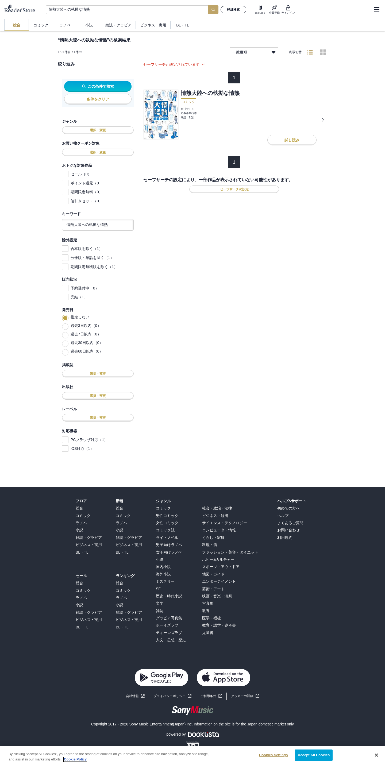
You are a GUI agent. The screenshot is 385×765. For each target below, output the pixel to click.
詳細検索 (233, 9)
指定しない (80, 317)
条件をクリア (98, 99)
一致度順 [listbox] (254, 52)
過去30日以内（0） (87, 343)
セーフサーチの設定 (234, 189)
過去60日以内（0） (87, 351)
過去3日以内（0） (86, 325)
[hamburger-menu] (377, 9)
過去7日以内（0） (86, 334)
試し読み (291, 140)
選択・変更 (98, 130)
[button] (245, 696)
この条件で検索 (98, 86)
